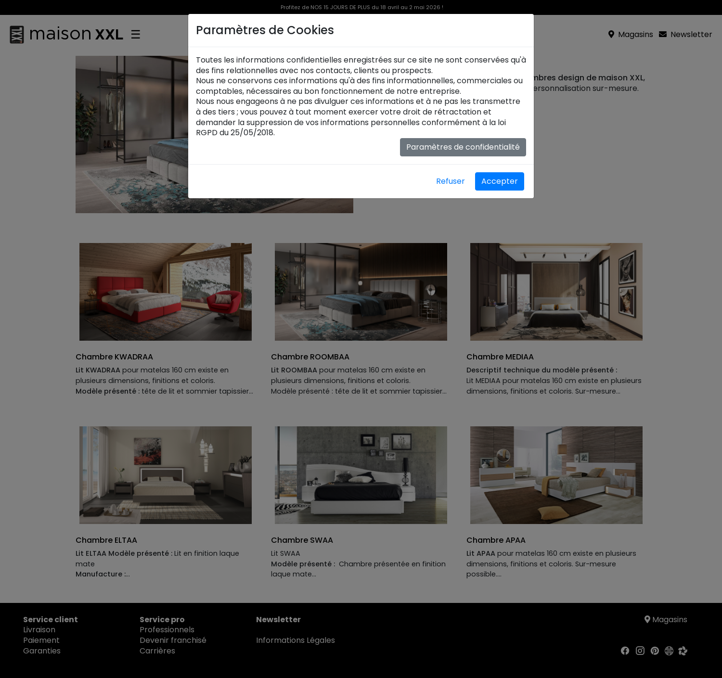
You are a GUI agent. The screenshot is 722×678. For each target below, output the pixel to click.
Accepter (499, 181)
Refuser (450, 181)
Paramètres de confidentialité (463, 147)
